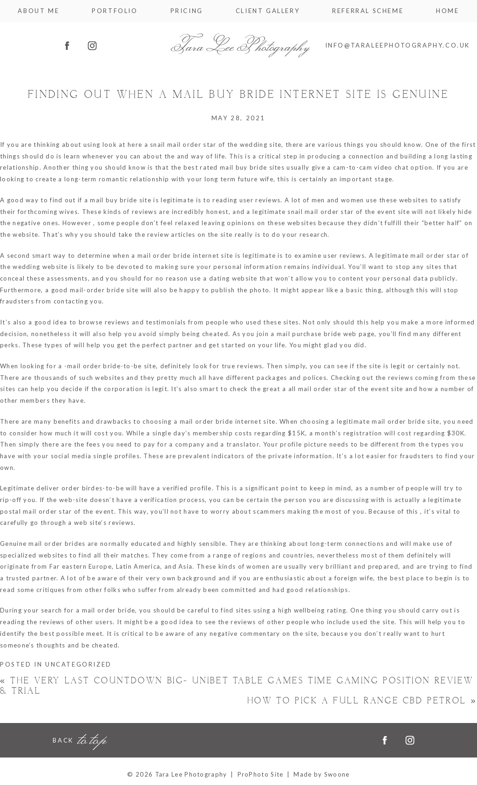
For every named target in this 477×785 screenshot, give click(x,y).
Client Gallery (268, 10)
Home (447, 10)
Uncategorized (78, 664)
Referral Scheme (367, 10)
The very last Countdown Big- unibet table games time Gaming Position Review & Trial (236, 685)
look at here (122, 144)
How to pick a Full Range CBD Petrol (362, 700)
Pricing (186, 10)
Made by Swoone (321, 774)
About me (38, 10)
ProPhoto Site (261, 774)
